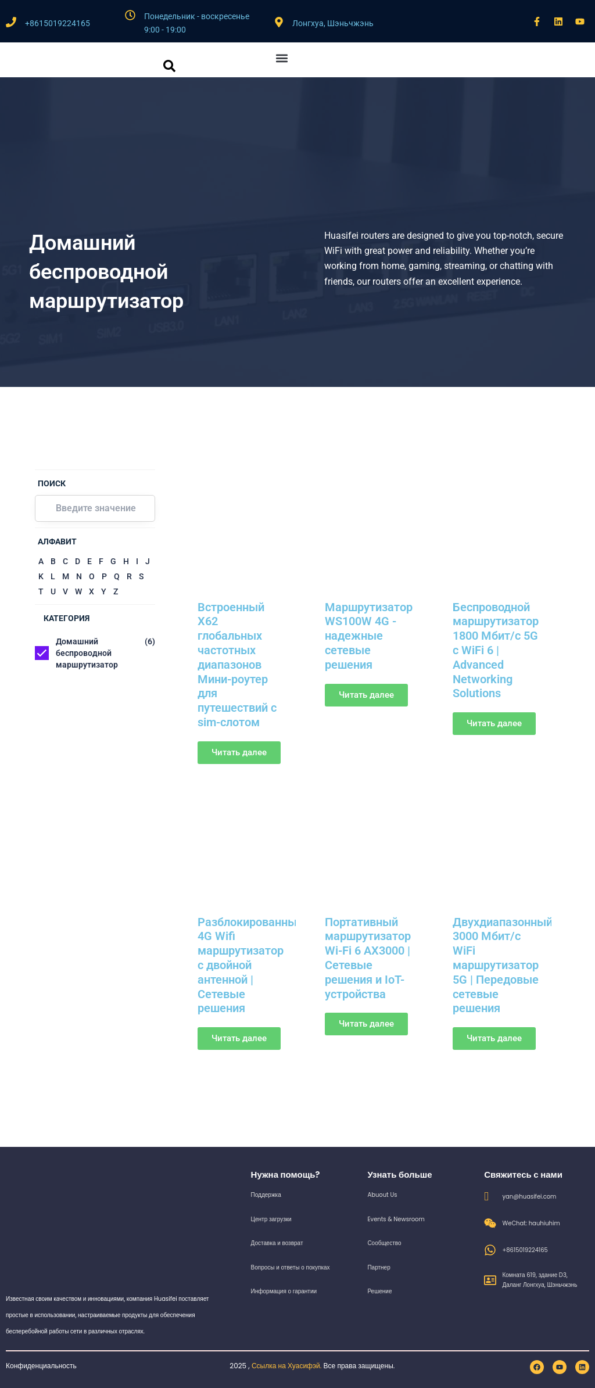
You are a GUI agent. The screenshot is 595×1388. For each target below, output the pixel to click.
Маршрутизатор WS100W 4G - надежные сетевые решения (369, 635)
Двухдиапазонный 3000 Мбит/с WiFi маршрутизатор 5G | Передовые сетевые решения (503, 959)
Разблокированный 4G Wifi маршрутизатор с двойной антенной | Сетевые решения (250, 959)
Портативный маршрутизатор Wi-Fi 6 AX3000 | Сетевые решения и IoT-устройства (368, 952)
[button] (282, 57)
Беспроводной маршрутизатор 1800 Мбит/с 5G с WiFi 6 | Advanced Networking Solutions (496, 649)
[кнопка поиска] (169, 66)
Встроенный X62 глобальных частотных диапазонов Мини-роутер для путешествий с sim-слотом (237, 663)
